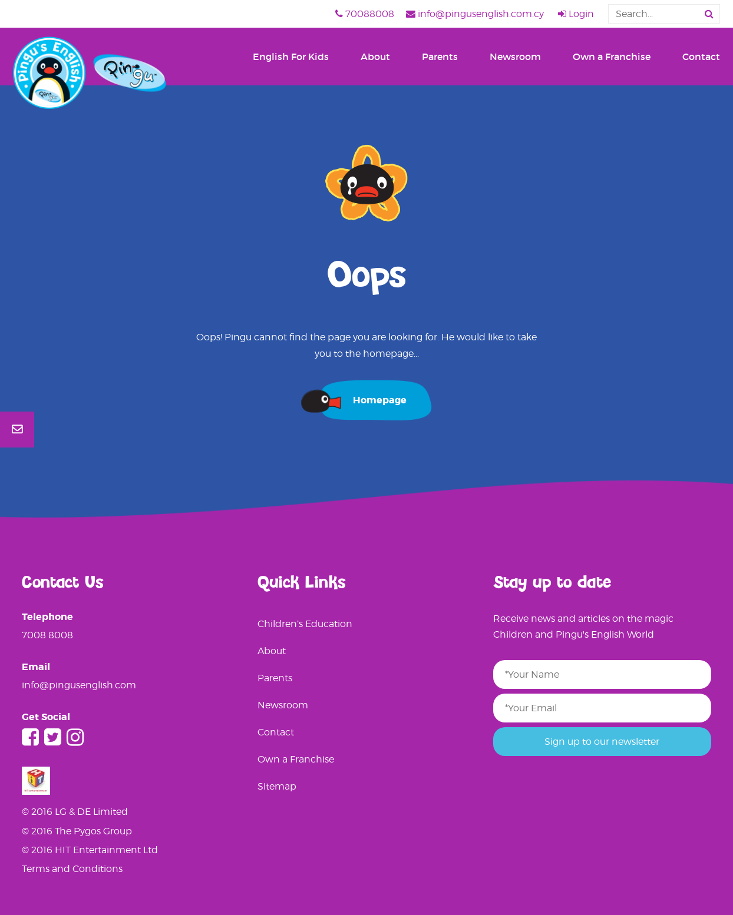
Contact (701, 56)
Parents (440, 56)
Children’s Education (304, 623)
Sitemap (276, 786)
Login (576, 13)
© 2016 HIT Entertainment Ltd (90, 850)
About (375, 56)
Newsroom (515, 56)
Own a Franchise (612, 56)
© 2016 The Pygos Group (77, 831)
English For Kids (291, 56)
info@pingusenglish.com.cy (475, 13)
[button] (709, 14)
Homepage (380, 400)
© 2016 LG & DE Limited (75, 811)
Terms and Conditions (72, 868)
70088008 (364, 13)
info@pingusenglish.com (79, 685)
